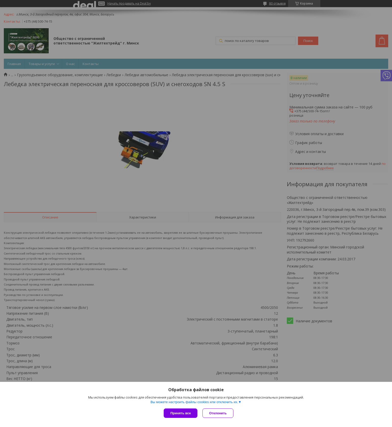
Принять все (180, 413)
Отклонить (218, 413)
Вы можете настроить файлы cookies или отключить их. (194, 402)
